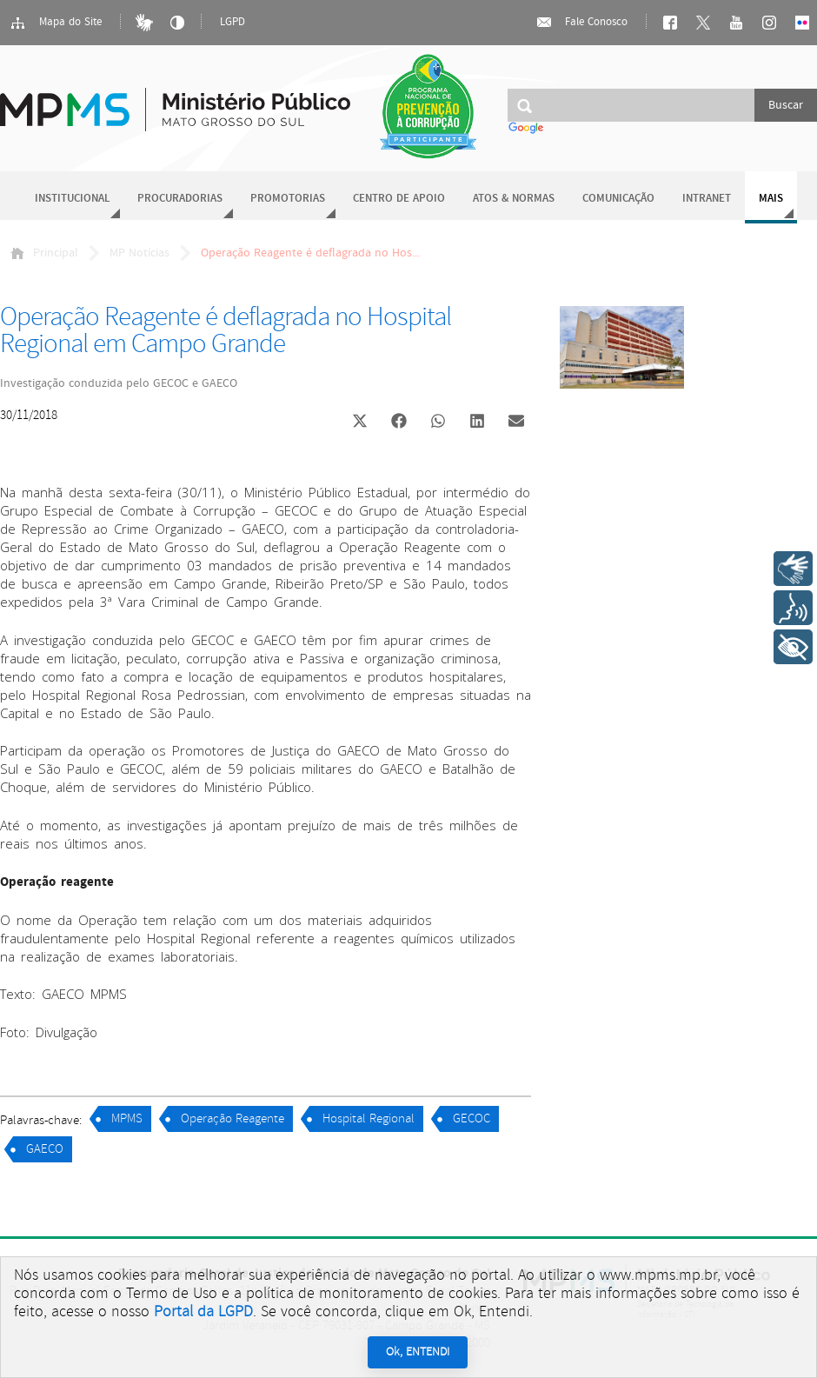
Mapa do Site (56, 22)
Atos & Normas (514, 198)
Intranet (706, 198)
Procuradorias (180, 198)
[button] (359, 423)
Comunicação (618, 198)
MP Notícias (139, 253)
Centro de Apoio (399, 198)
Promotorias (287, 198)
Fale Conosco (581, 22)
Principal (44, 253)
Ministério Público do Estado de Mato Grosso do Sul (175, 99)
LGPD (232, 22)
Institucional (72, 198)
